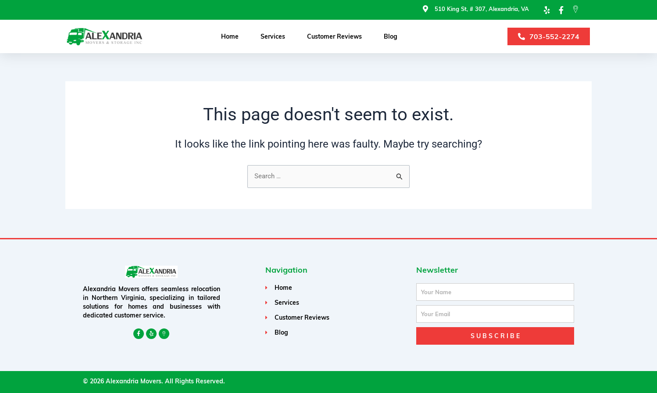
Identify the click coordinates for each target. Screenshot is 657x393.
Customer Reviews (334, 37)
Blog (390, 37)
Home (230, 37)
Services (273, 37)
